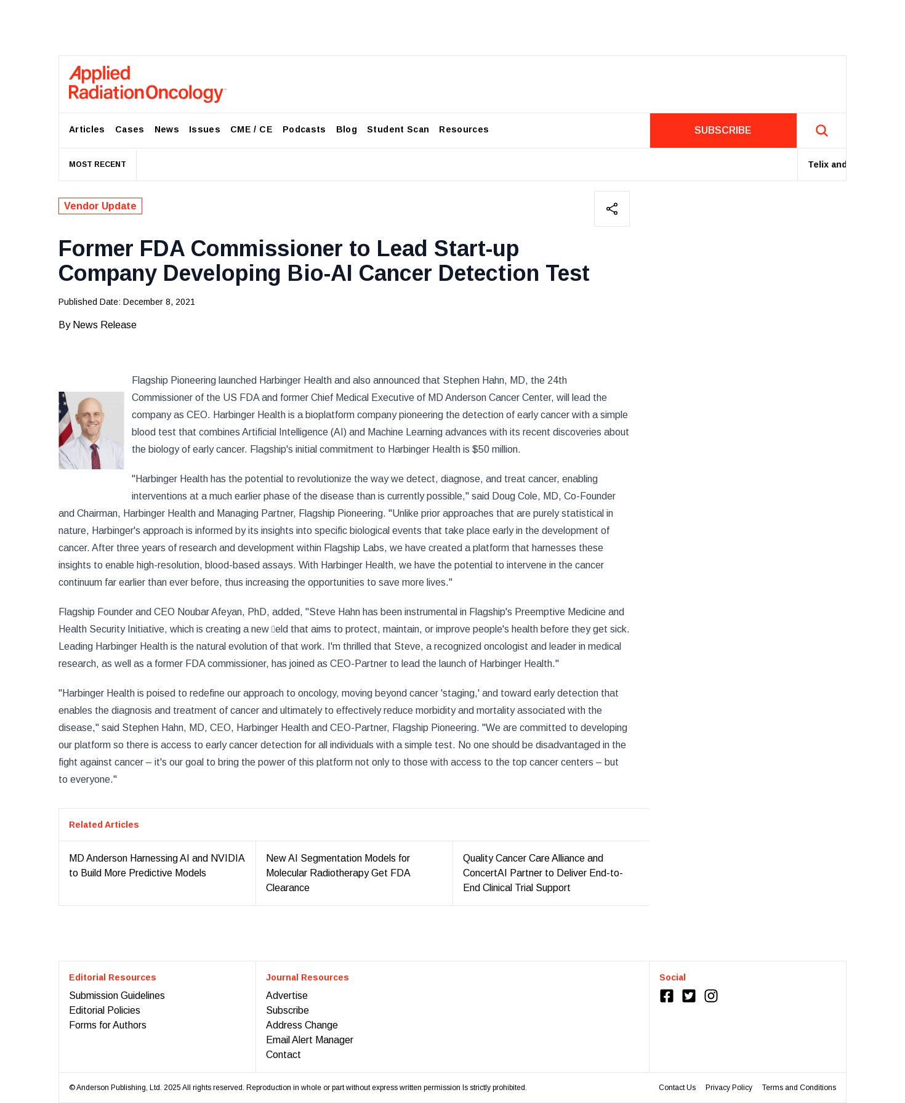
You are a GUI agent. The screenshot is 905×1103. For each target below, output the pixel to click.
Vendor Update (100, 206)
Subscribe (287, 1010)
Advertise (287, 995)
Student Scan (398, 129)
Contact (283, 1054)
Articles (87, 129)
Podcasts (304, 129)
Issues (204, 129)
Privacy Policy (729, 1087)
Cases (130, 129)
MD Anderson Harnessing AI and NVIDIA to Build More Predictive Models (156, 865)
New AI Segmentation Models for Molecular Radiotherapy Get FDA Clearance (338, 873)
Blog (346, 129)
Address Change (302, 1025)
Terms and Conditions (799, 1087)
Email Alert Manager (309, 1040)
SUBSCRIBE (723, 130)
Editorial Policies (104, 1010)
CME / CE (251, 129)
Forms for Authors (108, 1025)
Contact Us (677, 1087)
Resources (464, 129)
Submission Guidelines (117, 995)
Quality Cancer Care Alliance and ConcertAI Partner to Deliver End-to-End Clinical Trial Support (543, 873)
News (167, 129)
